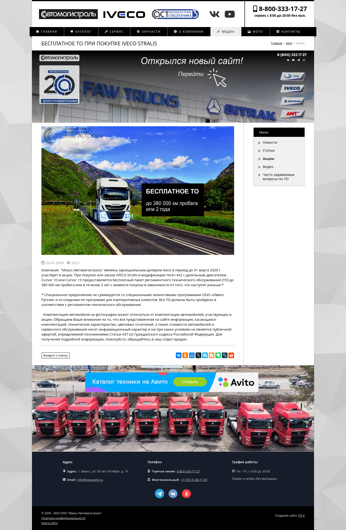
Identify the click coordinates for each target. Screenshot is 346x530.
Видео (268, 166)
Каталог (81, 31)
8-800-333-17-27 (283, 8)
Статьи (269, 150)
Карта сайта (49, 523)
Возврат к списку (55, 355)
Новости (270, 142)
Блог (289, 43)
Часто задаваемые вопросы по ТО (279, 176)
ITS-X (301, 516)
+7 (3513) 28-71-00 (194, 480)
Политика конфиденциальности (63, 518)
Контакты (288, 31)
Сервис (114, 31)
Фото (255, 31)
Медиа (225, 31)
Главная (46, 31)
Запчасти (149, 31)
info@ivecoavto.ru (90, 480)
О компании (189, 31)
